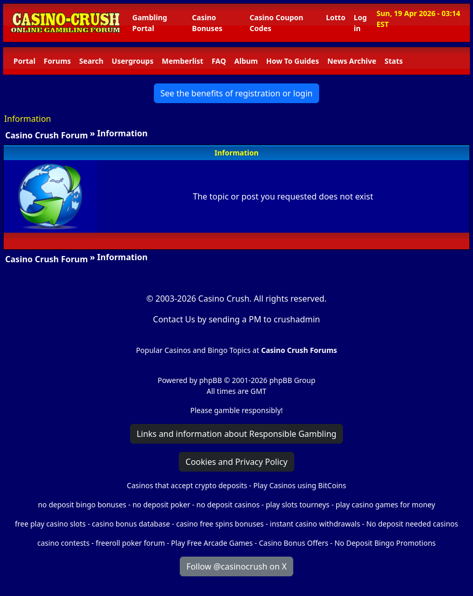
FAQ (218, 61)
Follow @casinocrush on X (237, 566)
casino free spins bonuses (220, 524)
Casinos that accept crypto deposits (187, 485)
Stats (393, 61)
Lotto (335, 17)
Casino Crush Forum (46, 135)
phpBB (210, 380)
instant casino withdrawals (316, 524)
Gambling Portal (149, 22)
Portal (24, 61)
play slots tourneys (297, 504)
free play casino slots (50, 524)
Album (245, 61)
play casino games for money (385, 504)
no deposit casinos (228, 504)
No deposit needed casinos (412, 524)
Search (91, 61)
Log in (360, 22)
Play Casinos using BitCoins (299, 485)
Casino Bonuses (207, 22)
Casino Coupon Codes (277, 22)
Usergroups (133, 61)
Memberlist (182, 61)
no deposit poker (162, 504)
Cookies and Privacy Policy (236, 461)
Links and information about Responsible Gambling (237, 433)
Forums (57, 61)
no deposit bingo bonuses (82, 504)
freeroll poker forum (130, 543)
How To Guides (292, 61)
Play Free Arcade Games (212, 543)
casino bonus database (131, 524)
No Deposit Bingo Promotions (385, 543)
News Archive (352, 61)
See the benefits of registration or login (237, 93)
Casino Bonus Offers (293, 543)
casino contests (63, 543)
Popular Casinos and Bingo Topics (193, 350)
